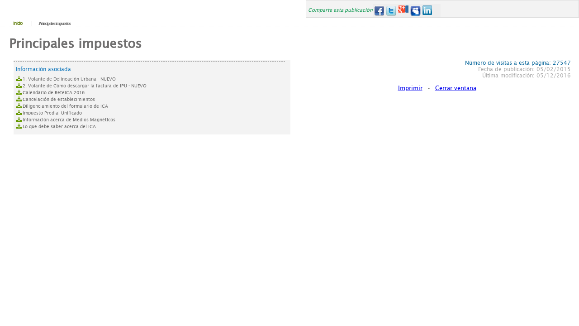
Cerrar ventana (455, 88)
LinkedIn (427, 10)
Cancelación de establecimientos (59, 99)
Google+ (403, 10)
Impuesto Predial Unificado (52, 112)
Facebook (379, 10)
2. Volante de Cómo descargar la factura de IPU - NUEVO (85, 85)
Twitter (391, 10)
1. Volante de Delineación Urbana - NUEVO (69, 79)
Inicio (17, 23)
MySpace (415, 10)
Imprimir (410, 88)
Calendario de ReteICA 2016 (54, 92)
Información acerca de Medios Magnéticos (69, 119)
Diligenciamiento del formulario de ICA (65, 106)
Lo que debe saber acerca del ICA (59, 126)
